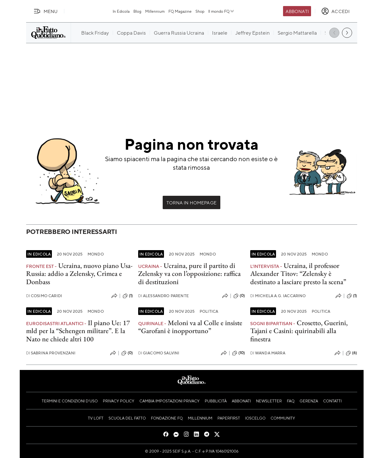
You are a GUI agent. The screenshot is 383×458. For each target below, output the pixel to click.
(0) (239, 295)
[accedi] (335, 11)
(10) (238, 353)
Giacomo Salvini (159, 353)
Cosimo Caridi (44, 295)
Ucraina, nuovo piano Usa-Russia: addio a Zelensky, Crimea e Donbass (79, 273)
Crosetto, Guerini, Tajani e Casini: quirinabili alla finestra (299, 331)
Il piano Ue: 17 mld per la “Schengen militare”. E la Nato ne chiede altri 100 (78, 331)
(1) (128, 295)
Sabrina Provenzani (50, 353)
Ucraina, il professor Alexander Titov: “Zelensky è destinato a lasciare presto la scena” (298, 273)
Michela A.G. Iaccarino (278, 295)
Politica (209, 311)
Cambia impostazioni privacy (169, 400)
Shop (199, 11)
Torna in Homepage (191, 202)
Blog (137, 11)
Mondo (96, 253)
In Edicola (121, 11)
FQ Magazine (180, 11)
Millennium (155, 11)
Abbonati (297, 11)
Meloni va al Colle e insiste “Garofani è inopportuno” (190, 326)
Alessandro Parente (163, 295)
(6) (351, 353)
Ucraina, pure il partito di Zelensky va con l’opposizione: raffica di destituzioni (189, 273)
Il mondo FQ (221, 11)
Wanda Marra (267, 353)
